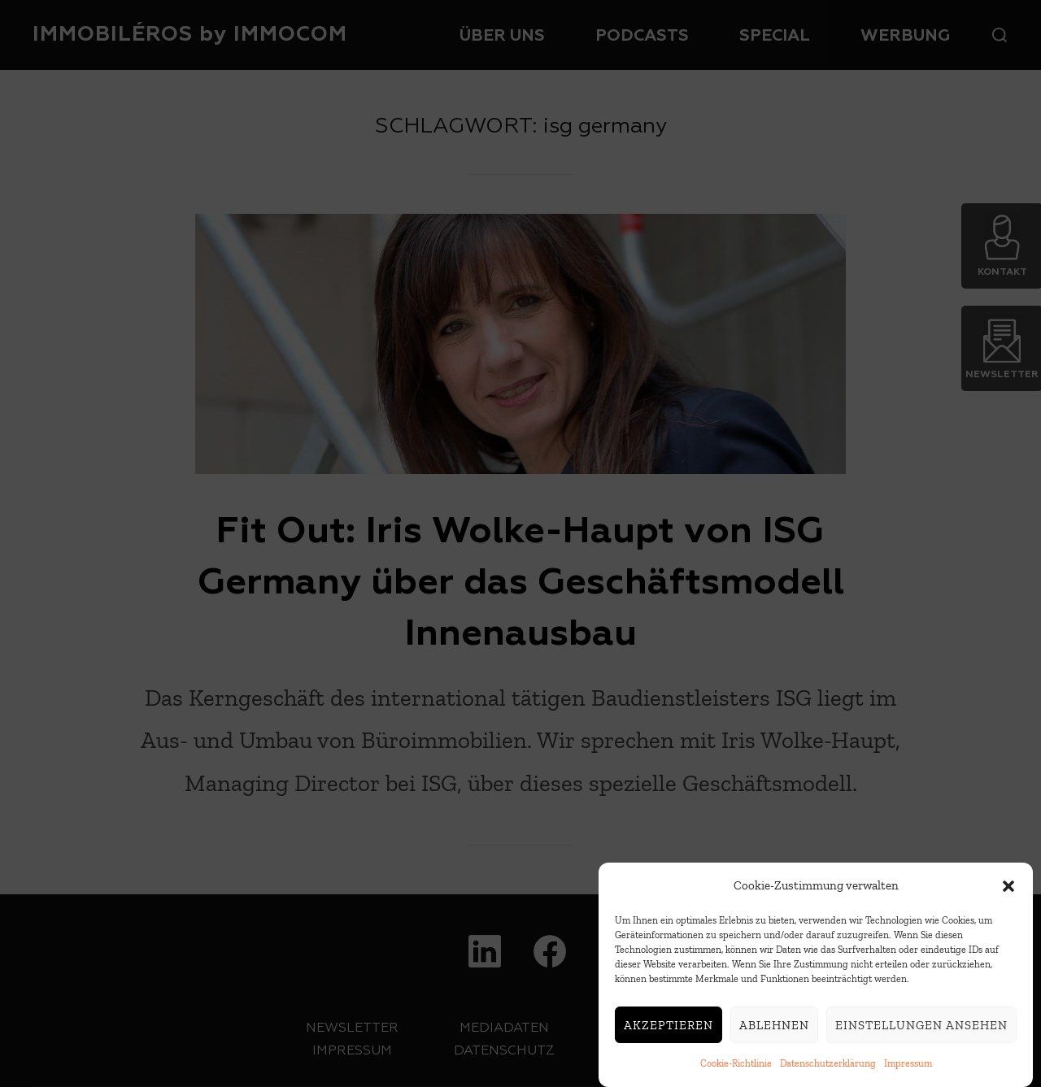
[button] (1008, 886)
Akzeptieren (668, 1025)
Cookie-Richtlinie (736, 1063)
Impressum (908, 1063)
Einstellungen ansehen (921, 1025)
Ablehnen (774, 1025)
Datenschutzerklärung (828, 1063)
